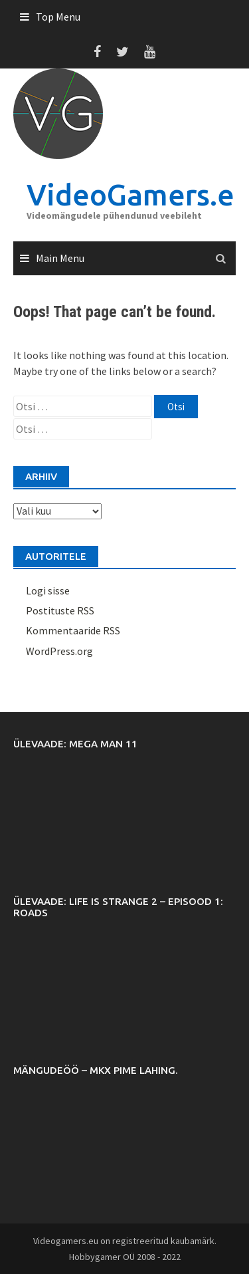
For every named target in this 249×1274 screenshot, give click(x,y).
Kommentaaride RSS (73, 630)
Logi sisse (48, 590)
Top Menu (58, 16)
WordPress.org (59, 651)
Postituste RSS (60, 610)
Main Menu (60, 258)
